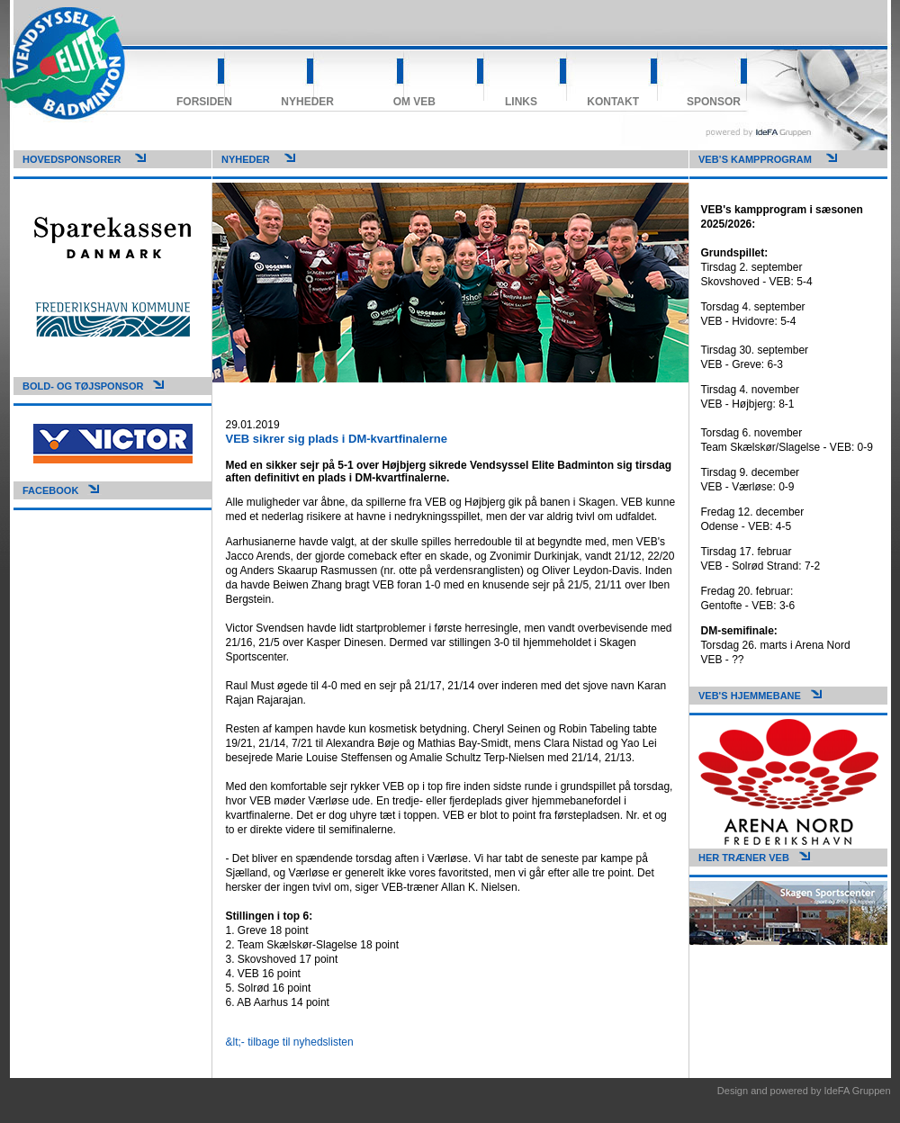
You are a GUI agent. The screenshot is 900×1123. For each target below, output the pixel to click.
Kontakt (613, 101)
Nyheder (307, 101)
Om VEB (414, 101)
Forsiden (204, 101)
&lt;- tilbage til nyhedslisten (290, 1042)
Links (521, 101)
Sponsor (714, 101)
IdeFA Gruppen (857, 1090)
